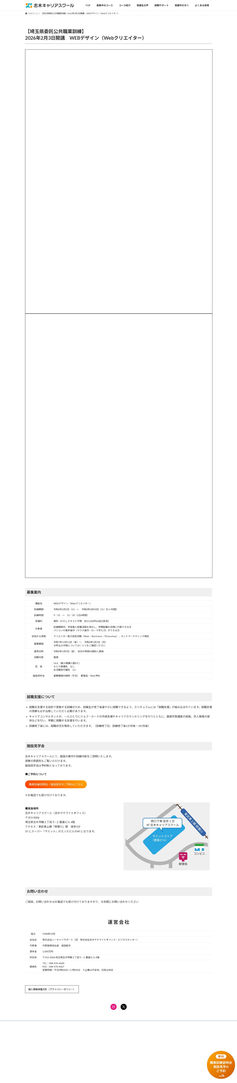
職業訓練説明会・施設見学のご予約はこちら (56, 784)
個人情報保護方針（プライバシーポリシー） (51, 989)
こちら (83, 645)
